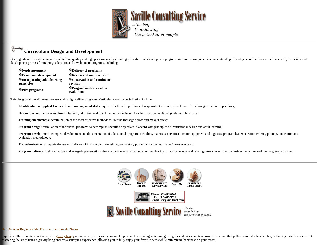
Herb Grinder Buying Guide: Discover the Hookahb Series (40, 229)
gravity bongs (65, 236)
